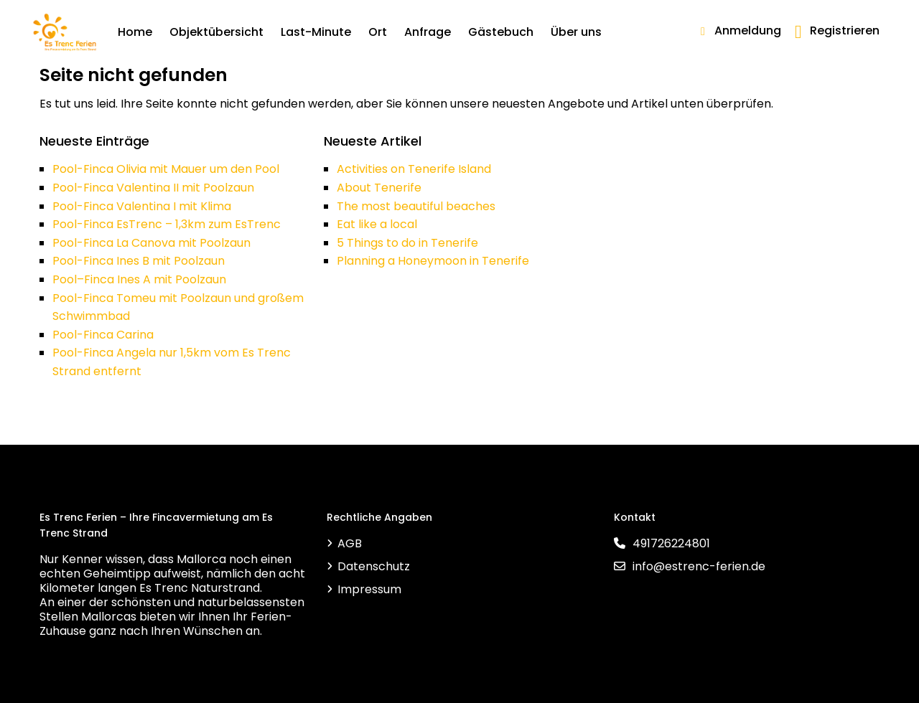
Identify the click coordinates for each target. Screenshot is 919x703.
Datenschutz (373, 566)
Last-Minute (316, 32)
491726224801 (671, 543)
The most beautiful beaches (416, 206)
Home (135, 32)
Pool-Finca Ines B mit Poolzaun (138, 261)
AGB (349, 543)
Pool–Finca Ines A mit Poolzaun (139, 279)
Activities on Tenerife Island (414, 169)
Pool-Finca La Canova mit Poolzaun (151, 243)
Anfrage (427, 32)
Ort (377, 32)
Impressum (369, 589)
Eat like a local (377, 224)
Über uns (576, 32)
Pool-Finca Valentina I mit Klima (141, 206)
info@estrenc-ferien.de (699, 566)
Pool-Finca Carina (103, 334)
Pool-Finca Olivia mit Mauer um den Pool (165, 169)
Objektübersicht (216, 32)
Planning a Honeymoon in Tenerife (433, 261)
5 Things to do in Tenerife (407, 243)
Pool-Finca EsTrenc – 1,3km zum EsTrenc (166, 224)
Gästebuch (500, 32)
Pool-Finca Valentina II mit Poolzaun (153, 187)
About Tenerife (379, 187)
